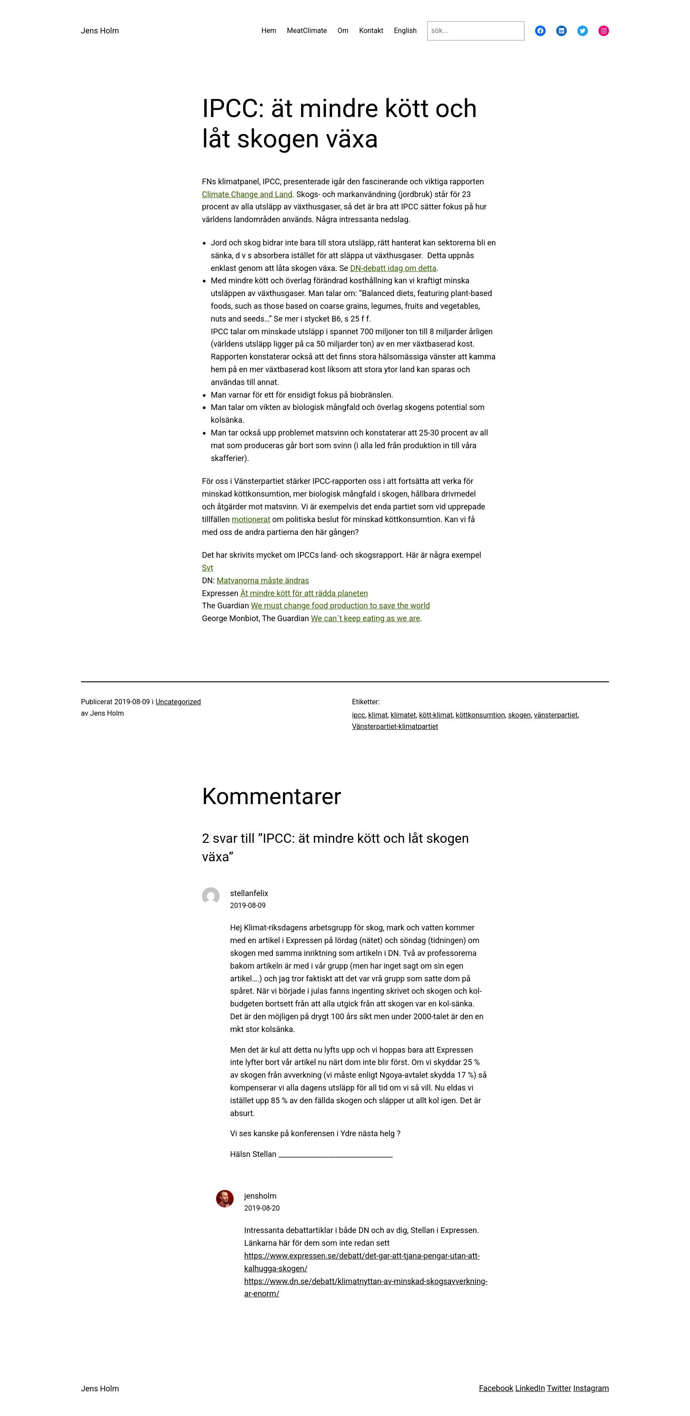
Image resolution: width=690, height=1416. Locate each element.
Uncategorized (178, 702)
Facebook (496, 1388)
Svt (207, 567)
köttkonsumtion (480, 715)
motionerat (251, 519)
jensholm (260, 1195)
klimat (378, 715)
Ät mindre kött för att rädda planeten (304, 593)
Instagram (591, 1388)
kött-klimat (435, 715)
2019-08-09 (248, 905)
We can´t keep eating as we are (365, 618)
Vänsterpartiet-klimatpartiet (395, 726)
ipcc (358, 715)
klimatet (403, 715)
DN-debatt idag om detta (393, 268)
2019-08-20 (262, 1208)
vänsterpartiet (556, 715)
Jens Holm (100, 30)
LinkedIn (530, 1388)
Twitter (559, 1388)
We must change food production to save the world (340, 605)
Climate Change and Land (247, 194)
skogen (519, 715)
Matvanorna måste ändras (263, 580)
